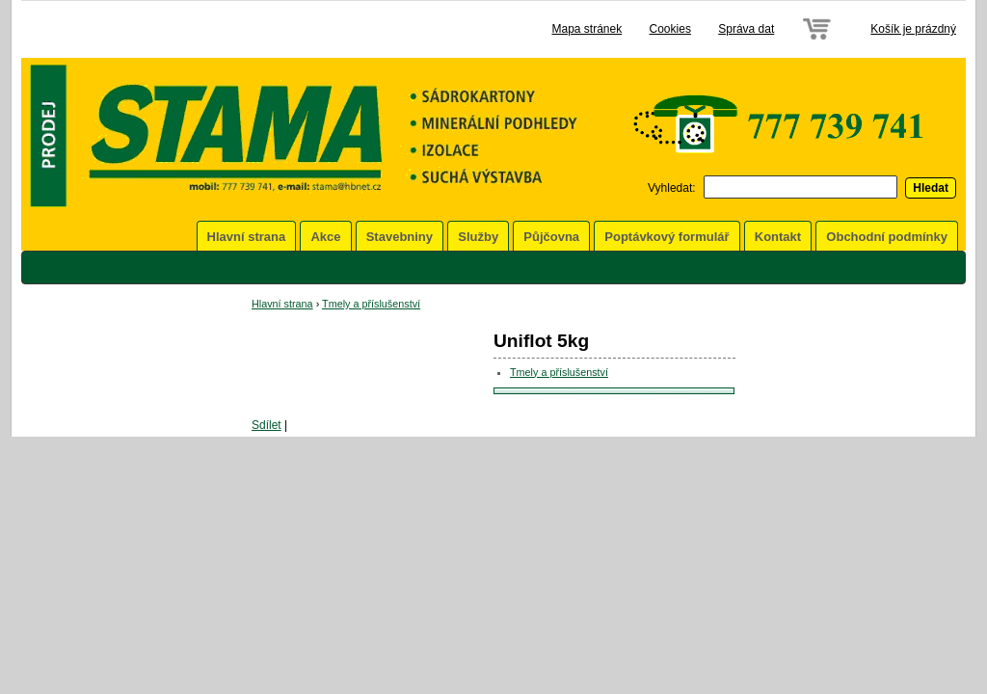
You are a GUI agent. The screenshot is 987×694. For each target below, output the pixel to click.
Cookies (670, 29)
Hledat (930, 188)
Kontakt (778, 236)
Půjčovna (551, 236)
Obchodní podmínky (886, 236)
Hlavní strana (246, 236)
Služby (478, 236)
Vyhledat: (672, 188)
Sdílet (266, 425)
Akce (325, 236)
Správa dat (746, 29)
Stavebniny (399, 236)
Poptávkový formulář (666, 236)
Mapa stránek (586, 29)
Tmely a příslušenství (371, 303)
